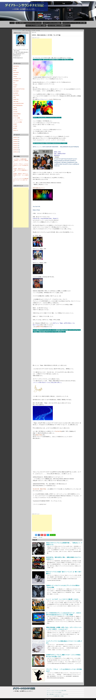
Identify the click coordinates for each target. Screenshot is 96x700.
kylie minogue (16, 95)
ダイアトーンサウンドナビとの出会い (52, 22)
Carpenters (15, 74)
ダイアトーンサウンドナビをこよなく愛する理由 (74, 22)
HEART (14, 86)
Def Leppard (15, 80)
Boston (14, 70)
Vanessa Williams (17, 113)
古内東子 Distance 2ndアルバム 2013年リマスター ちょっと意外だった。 (21, 175)
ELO (14, 82)
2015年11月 (15, 151)
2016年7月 (15, 137)
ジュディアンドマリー (18, 120)
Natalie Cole (15, 99)
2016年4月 (15, 141)
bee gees (15, 68)
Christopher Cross (17, 78)
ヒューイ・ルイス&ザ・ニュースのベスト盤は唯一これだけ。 (62, 599)
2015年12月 (15, 149)
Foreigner (15, 84)
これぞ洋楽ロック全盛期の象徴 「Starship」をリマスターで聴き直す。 (20, 160)
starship (15, 107)
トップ (12, 22)
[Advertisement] (42, 47)
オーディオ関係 (16, 117)
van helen (15, 111)
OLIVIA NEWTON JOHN (18, 103)
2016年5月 (15, 139)
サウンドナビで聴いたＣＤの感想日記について (58, 25)
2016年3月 (15, 143)
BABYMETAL (16, 66)
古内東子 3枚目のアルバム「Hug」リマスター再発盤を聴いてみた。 (20, 170)
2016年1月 (15, 147)
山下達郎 (15, 126)
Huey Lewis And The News (18, 88)
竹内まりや (15, 130)
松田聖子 (15, 128)
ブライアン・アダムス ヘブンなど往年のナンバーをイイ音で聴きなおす (20, 165)
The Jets (19, 30)
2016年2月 (15, 145)
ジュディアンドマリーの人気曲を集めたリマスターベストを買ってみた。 (20, 180)
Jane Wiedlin (16, 91)
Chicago (15, 76)
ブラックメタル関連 (17, 122)
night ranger (15, 101)
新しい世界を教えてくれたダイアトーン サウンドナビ (28, 22)
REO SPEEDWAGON (17, 105)
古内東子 (15, 124)
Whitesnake (15, 115)
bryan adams (16, 72)
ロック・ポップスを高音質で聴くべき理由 (36, 25)
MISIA (14, 97)
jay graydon (15, 93)
